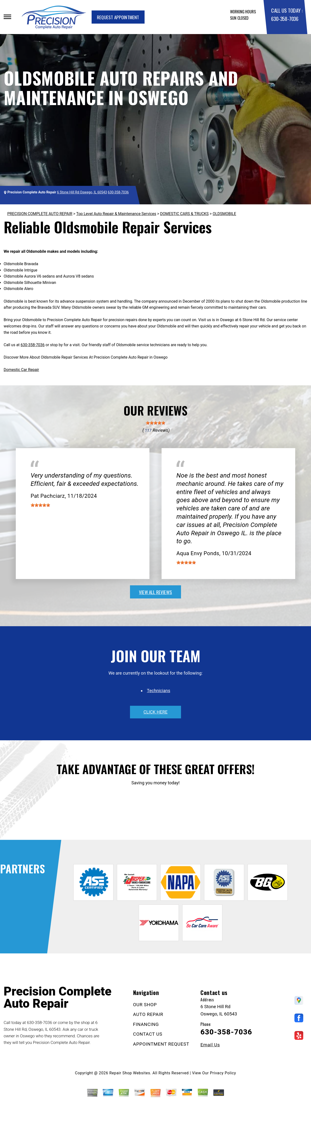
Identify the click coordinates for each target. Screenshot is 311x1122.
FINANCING (146, 1024)
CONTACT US (148, 1034)
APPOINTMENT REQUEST (161, 1044)
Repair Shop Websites (129, 1073)
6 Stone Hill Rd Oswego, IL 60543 (82, 192)
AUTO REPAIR (148, 1014)
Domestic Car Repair (21, 369)
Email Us (210, 1044)
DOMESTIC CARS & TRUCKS (184, 213)
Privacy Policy (223, 1073)
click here (155, 712)
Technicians (158, 690)
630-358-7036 (284, 18)
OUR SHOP (145, 1004)
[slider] (155, 423)
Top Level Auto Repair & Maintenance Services (116, 213)
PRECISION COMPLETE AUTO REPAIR (39, 213)
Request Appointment (118, 17)
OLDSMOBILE (224, 213)
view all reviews (155, 591)
